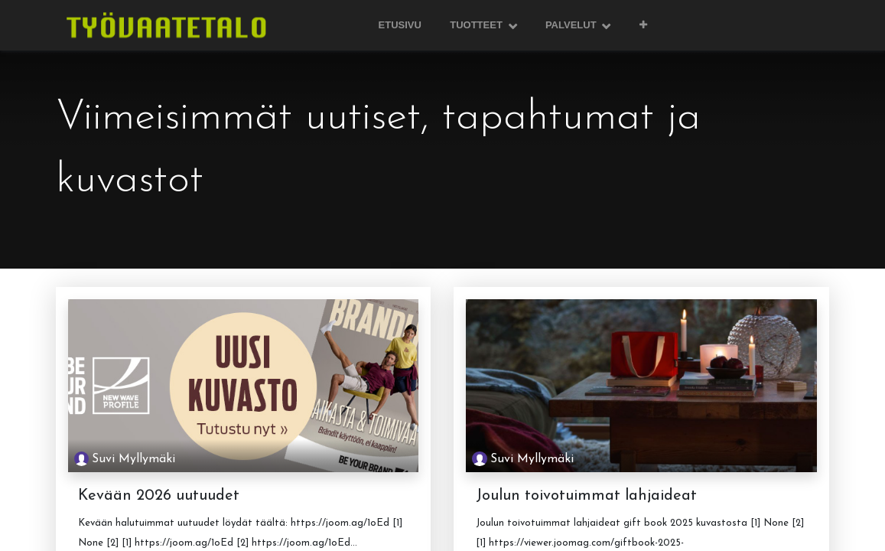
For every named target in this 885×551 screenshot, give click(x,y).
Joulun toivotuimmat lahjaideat (586, 496)
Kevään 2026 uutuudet (158, 496)
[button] (642, 25)
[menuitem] (399, 25)
